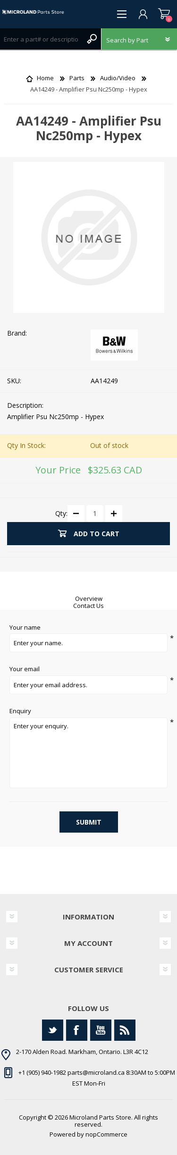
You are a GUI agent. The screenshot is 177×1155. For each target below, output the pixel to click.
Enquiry (20, 711)
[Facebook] (76, 1030)
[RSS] (124, 1030)
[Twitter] (52, 1030)
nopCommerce (106, 1134)
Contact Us (88, 605)
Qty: (61, 512)
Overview (88, 598)
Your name (25, 628)
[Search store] (41, 39)
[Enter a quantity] (94, 513)
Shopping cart (164, 14)
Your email (24, 669)
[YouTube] (100, 1030)
